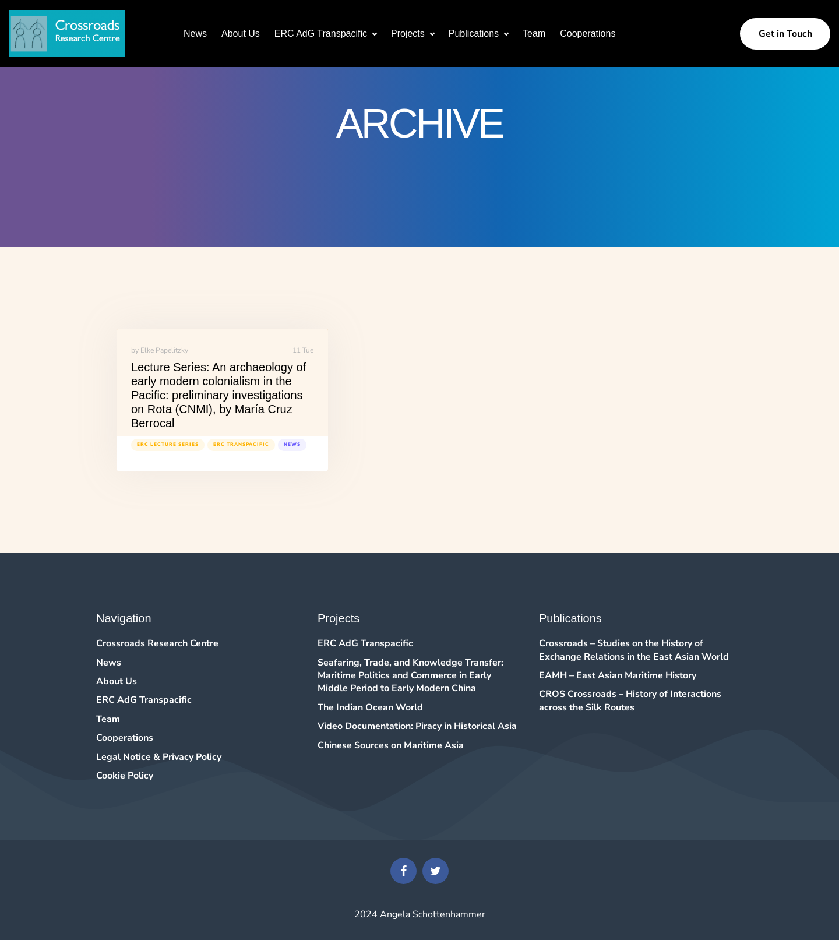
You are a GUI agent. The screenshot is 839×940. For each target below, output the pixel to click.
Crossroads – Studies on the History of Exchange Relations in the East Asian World (634, 650)
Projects (408, 33)
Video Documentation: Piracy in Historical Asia (417, 726)
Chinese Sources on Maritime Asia (391, 745)
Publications (474, 33)
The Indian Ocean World (370, 707)
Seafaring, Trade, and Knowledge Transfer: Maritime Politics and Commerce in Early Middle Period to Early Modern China (410, 675)
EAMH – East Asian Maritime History (617, 675)
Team (534, 33)
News (195, 33)
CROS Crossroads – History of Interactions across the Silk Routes (630, 700)
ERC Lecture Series (168, 444)
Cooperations (587, 33)
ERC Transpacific (241, 444)
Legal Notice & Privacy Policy (158, 757)
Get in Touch (785, 33)
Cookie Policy (124, 775)
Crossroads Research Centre (157, 643)
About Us (240, 33)
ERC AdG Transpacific (320, 33)
